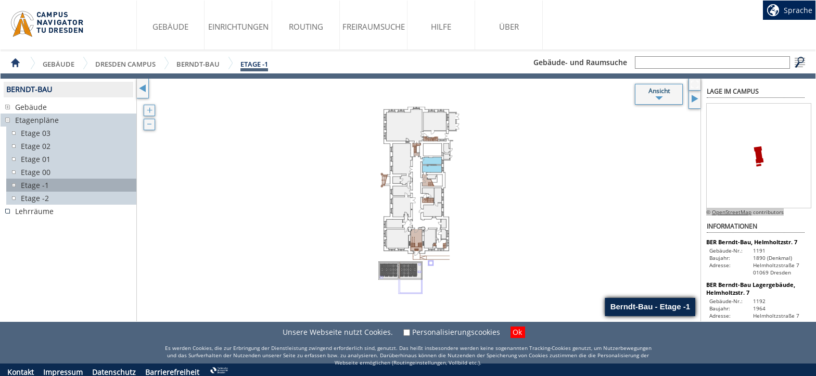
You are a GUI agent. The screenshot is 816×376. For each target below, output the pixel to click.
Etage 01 (35, 159)
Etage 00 (35, 172)
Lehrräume (34, 211)
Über (509, 26)
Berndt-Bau (198, 63)
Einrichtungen (238, 26)
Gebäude (170, 26)
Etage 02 (35, 146)
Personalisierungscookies (456, 332)
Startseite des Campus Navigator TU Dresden (47, 24)
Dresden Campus (125, 63)
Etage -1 (254, 64)
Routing (306, 26)
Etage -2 (35, 198)
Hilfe (441, 26)
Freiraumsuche (373, 26)
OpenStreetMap (731, 212)
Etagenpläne (37, 120)
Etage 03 (35, 133)
